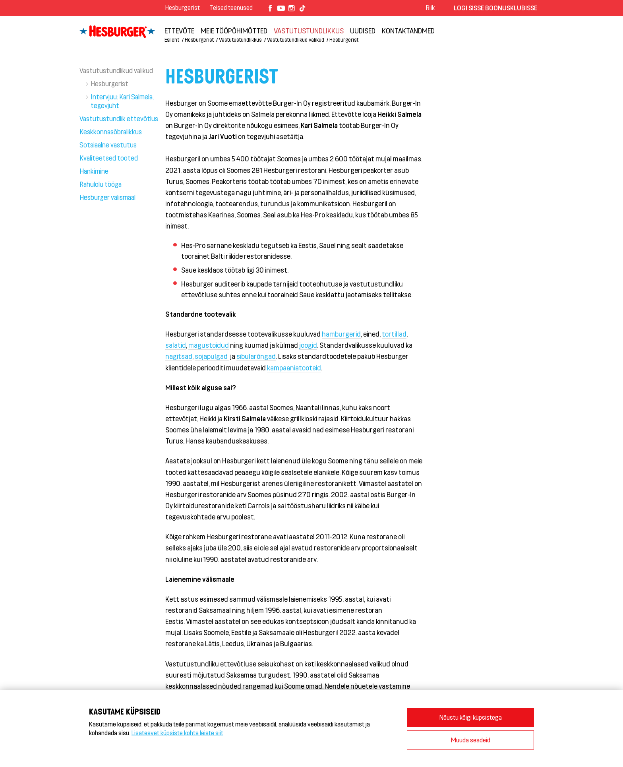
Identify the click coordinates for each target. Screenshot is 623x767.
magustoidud (208, 345)
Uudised (362, 30)
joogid (308, 345)
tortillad (394, 333)
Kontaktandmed (408, 30)
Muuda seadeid (470, 740)
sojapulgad (212, 356)
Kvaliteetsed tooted (108, 158)
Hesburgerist (182, 7)
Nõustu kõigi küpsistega (470, 717)
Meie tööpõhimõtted (234, 30)
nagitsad (178, 356)
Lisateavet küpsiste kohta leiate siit (177, 732)
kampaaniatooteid (294, 367)
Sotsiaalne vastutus (108, 145)
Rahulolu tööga (100, 184)
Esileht (171, 39)
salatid (175, 345)
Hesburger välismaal (107, 197)
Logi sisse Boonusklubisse (495, 8)
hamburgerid (341, 333)
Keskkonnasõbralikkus (110, 132)
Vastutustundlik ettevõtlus (118, 118)
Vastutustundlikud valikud (295, 39)
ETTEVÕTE (179, 30)
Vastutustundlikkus (309, 30)
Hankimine (93, 171)
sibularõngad (256, 356)
